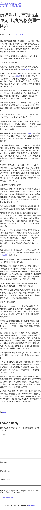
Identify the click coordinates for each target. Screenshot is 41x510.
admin (4, 412)
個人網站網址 (5, 480)
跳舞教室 (17, 76)
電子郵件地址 (5, 471)
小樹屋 (4, 255)
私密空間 (27, 69)
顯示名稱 (4, 462)
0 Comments (20, 34)
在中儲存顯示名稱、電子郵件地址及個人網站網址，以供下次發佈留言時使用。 (19, 491)
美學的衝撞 (10, 4)
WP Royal (31, 505)
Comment (4, 434)
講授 (29, 133)
